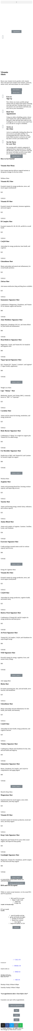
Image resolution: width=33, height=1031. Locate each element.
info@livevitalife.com (5, 968)
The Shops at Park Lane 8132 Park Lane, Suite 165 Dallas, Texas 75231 (6, 975)
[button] (16, 2)
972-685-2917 (3, 962)
